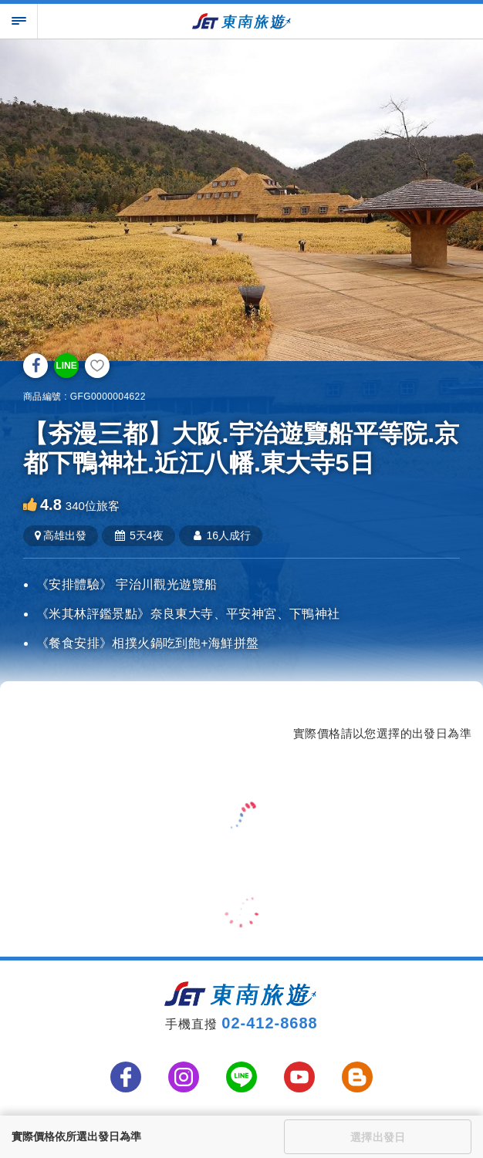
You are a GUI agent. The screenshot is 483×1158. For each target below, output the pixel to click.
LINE (66, 365)
